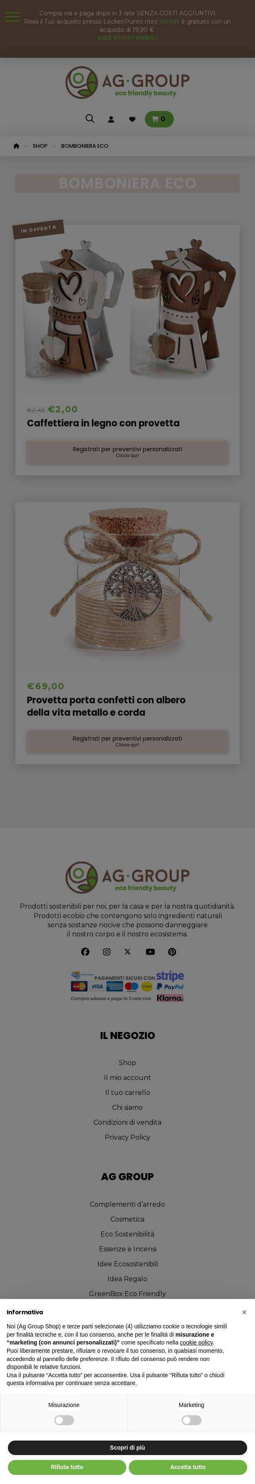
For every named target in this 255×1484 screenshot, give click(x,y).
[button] (244, 1312)
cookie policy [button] (196, 1342)
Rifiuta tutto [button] (67, 1467)
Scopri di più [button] (127, 1447)
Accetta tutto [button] (188, 1467)
